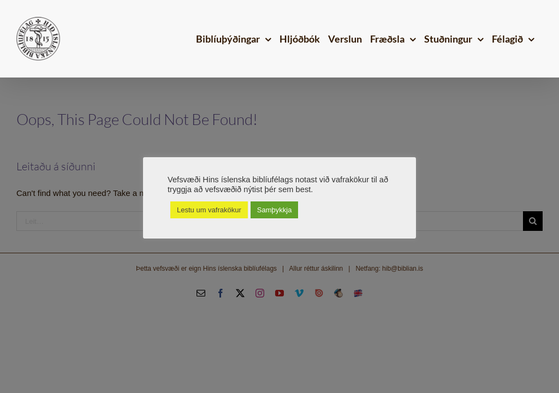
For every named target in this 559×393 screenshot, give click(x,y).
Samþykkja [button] (274, 210)
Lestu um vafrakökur (209, 210)
